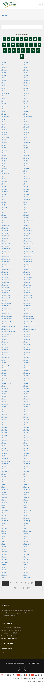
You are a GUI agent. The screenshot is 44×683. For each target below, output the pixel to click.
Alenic (25, 137)
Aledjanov (26, 62)
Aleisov (25, 96)
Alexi (24, 409)
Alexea (25, 360)
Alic (2, 577)
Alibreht (25, 567)
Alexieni (25, 417)
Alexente (26, 401)
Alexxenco (4, 453)
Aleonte (25, 145)
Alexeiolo (26, 394)
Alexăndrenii (5, 464)
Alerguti (3, 163)
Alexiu (25, 435)
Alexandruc (26, 326)
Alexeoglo (26, 404)
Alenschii (4, 142)
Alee (2, 65)
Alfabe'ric (4, 487)
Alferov (25, 502)
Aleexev (25, 70)
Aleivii (3, 106)
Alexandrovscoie (28, 318)
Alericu (25, 166)
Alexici (3, 412)
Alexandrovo (27, 311)
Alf (2, 479)
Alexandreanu (5, 243)
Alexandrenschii (6, 254)
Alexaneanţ (4, 342)
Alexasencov (5, 355)
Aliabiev (3, 531)
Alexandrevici (27, 264)
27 (28, 588)
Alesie (3, 184)
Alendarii (26, 127)
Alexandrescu (27, 259)
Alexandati (4, 228)
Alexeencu (4, 370)
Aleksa (25, 111)
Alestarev (4, 189)
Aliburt (25, 575)
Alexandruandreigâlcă (8, 326)
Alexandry (4, 337)
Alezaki (25, 466)
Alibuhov (26, 570)
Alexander (4, 230)
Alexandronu (27, 293)
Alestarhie (4, 192)
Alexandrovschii (6, 318)
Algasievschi (5, 510)
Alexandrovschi (28, 316)
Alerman (26, 168)
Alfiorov (25, 505)
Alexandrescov (6, 259)
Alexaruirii (26, 352)
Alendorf (4, 132)
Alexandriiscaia (28, 277)
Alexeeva (26, 375)
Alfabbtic (26, 482)
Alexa (25, 212)
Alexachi (26, 215)
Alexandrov (4, 300)
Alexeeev (26, 363)
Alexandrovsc (27, 313)
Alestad (3, 186)
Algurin (25, 515)
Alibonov (26, 565)
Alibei (25, 546)
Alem (25, 114)
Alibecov (4, 546)
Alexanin (4, 344)
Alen (24, 119)
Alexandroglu (5, 290)
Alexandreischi (28, 243)
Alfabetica (4, 489)
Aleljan (3, 114)
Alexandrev (4, 264)
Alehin (3, 88)
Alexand (26, 225)
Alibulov (3, 572)
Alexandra (4, 238)
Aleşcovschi (5, 471)
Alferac (25, 500)
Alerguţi (3, 166)
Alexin (3, 425)
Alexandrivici (5, 287)
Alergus (3, 160)
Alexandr (26, 236)
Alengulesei (5, 137)
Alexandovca (5, 236)
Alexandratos (27, 241)
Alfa (24, 479)
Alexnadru (26, 438)
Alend (3, 127)
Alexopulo (4, 443)
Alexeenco (4, 368)
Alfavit (25, 495)
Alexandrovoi (5, 313)
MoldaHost (35, 663)
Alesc (25, 176)
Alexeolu (4, 407)
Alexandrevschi (6, 267)
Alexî (25, 456)
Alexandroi (26, 290)
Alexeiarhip (4, 388)
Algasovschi (27, 510)
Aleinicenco (5, 93)
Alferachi (4, 502)
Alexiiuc (25, 422)
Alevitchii (4, 207)
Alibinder (4, 559)
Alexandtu (26, 337)
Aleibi (3, 91)
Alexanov (26, 347)
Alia (24, 528)
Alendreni (4, 135)
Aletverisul (26, 199)
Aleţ (24, 476)
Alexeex (25, 383)
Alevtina (25, 210)
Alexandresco (27, 256)
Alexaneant (26, 339)
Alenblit (25, 122)
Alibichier (4, 557)
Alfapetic (4, 495)
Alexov (25, 443)
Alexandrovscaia (6, 316)
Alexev (25, 407)
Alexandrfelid (5, 269)
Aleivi (25, 104)
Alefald (3, 72)
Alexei (3, 386)
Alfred (25, 508)
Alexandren (5, 246)
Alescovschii (5, 181)
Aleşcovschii (27, 471)
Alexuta (3, 448)
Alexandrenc (27, 246)
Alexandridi (4, 274)
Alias (24, 536)
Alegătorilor (27, 83)
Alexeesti (4, 373)
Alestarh (26, 189)
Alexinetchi (4, 427)
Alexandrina (5, 282)
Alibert (25, 552)
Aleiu (3, 98)
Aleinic (25, 91)
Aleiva (3, 101)
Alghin (25, 513)
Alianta (3, 533)
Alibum (25, 572)
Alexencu (4, 399)
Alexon (25, 440)
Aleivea (3, 104)
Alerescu (4, 155)
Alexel (25, 396)
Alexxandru (4, 451)
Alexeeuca (26, 373)
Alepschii (4, 150)
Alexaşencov (27, 355)
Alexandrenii (5, 251)
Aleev (25, 67)
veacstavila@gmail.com (11, 636)
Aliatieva (26, 539)
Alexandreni (27, 249)
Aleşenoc (4, 474)
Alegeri (3, 83)
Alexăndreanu (5, 461)
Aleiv (24, 98)
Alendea (4, 129)
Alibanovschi (27, 544)
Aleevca (3, 70)
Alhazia (25, 523)
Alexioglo (4, 435)
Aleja (25, 109)
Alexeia (25, 386)
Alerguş (25, 163)
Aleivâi (25, 106)
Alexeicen (26, 388)
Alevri (3, 210)
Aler (24, 150)
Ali (24, 526)
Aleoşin (25, 148)
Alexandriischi (5, 280)
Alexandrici (26, 272)
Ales (24, 173)
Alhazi (3, 523)
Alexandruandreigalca (30, 324)
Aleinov (3, 96)
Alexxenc (26, 451)
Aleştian (3, 476)
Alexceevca (5, 357)
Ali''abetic (4, 528)
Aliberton (4, 554)
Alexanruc (4, 350)
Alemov (3, 119)
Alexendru (26, 399)
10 (32, 583)
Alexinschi (4, 432)
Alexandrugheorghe (29, 329)
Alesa (3, 176)
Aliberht (25, 549)
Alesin (25, 184)
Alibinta (25, 562)
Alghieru (4, 513)
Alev (24, 205)
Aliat (2, 539)
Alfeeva (3, 500)
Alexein (3, 394)
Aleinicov (26, 93)
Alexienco (4, 417)
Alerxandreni (5, 173)
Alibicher (26, 554)
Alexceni (26, 357)
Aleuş (3, 205)
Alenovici (26, 140)
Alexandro (26, 287)
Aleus (25, 202)
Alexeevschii (27, 381)
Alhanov (4, 518)
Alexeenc (26, 365)
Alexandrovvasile (6, 321)
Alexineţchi (26, 427)
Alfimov (3, 505)
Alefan (25, 72)
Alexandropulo (27, 298)
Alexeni (3, 401)
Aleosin (3, 148)
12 (15, 588)
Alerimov (4, 168)
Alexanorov (4, 347)
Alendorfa (26, 132)
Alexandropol (5, 295)
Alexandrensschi (28, 254)
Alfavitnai (4, 497)
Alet (2, 199)
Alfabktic (4, 492)
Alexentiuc (4, 404)
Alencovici (26, 124)
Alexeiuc (4, 396)
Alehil (25, 85)
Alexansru (26, 350)
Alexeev (3, 375)
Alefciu (3, 75)
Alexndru (4, 440)
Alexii (3, 422)
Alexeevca (4, 378)
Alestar (25, 186)
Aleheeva (4, 85)
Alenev (25, 135)
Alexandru (4, 324)
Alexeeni (26, 370)
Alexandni (4, 233)
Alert (2, 171)
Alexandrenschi (28, 251)
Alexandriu (4, 285)
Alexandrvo (26, 334)
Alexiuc (3, 438)
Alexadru (26, 217)
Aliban (3, 544)
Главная (4, 16)
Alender (25, 129)
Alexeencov (27, 368)
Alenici (3, 140)
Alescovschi (27, 179)
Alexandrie (26, 274)
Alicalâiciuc (26, 577)
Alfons (3, 508)
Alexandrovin (5, 308)
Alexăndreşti (5, 466)
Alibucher (4, 570)
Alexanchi (26, 223)
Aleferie (3, 78)
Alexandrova (27, 300)
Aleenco (4, 67)
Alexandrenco (5, 249)
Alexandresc (5, 256)
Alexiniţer (26, 430)
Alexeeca (4, 363)
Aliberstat (4, 552)
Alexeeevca (5, 365)
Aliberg (3, 549)
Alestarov (26, 194)
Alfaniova (26, 492)
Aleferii (25, 78)
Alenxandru (27, 142)
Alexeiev (26, 391)
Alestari (25, 192)
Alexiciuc (4, 414)
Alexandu (4, 339)
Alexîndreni (4, 458)
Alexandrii (4, 277)
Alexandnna (27, 233)
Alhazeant (4, 521)
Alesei (25, 181)
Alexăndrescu (27, 464)
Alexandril (26, 280)
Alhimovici (4, 526)
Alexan (3, 223)
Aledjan (3, 62)
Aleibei (25, 88)
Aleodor (3, 145)
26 (22, 588)
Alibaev (25, 541)
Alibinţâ (3, 565)
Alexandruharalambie (8, 331)
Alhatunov (26, 518)
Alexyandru (26, 453)
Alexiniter (4, 430)
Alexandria (4, 272)
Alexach (3, 215)
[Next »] (38, 583)
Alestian (3, 197)
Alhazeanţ (26, 521)
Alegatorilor (27, 80)
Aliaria (3, 536)
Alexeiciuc (4, 391)
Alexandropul (5, 298)
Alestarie (4, 194)
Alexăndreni (27, 461)
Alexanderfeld (27, 230)
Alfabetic (26, 487)
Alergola (26, 158)
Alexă (25, 458)
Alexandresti (5, 262)
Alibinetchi (26, 559)
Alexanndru (27, 344)
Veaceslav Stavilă (22, 648)
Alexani (25, 342)
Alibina (25, 557)
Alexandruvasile (6, 334)
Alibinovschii (5, 562)
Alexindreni (26, 425)
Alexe (3, 360)
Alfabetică (26, 489)
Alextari (25, 445)
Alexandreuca (27, 262)
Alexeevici (26, 378)
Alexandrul (26, 331)
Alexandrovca (27, 303)
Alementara (5, 116)
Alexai (3, 220)
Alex (2, 212)
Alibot (3, 567)
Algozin (3, 515)
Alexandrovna (5, 311)
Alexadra (4, 217)
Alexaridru (4, 352)
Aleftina (3, 80)
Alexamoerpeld (28, 220)
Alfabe (3, 484)
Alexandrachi (27, 238)
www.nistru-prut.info (10, 638)
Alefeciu (25, 75)
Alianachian (27, 531)
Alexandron (5, 293)
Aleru (25, 171)
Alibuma (4, 575)
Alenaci (3, 122)
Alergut (25, 160)
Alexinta (25, 432)
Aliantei (25, 533)
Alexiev (3, 419)
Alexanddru (27, 228)
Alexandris (26, 282)
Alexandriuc (27, 285)
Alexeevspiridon (6, 383)
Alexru (3, 445)
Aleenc (25, 65)
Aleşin (25, 474)
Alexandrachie (5, 241)
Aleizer (3, 109)
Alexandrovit (27, 308)
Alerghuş (4, 158)
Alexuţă (25, 448)
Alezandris (4, 469)
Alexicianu (26, 412)
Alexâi (3, 456)
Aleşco (25, 469)
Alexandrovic (5, 306)
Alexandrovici (27, 306)
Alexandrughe (5, 329)
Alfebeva (26, 497)
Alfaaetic (4, 482)
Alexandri (26, 269)
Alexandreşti (27, 267)
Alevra (25, 207)
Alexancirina (5, 225)
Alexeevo (4, 381)
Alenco (3, 124)
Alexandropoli (27, 295)
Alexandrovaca (6, 303)
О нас (22, 652)
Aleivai (25, 101)
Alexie (25, 414)
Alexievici (26, 419)
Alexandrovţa (27, 321)
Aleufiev (3, 202)
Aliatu (3, 541)
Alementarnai (27, 116)
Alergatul (26, 155)
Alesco (3, 179)
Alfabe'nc (26, 484)
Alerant (25, 153)
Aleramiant (4, 153)
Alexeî (3, 409)
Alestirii (25, 197)
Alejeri (3, 111)
